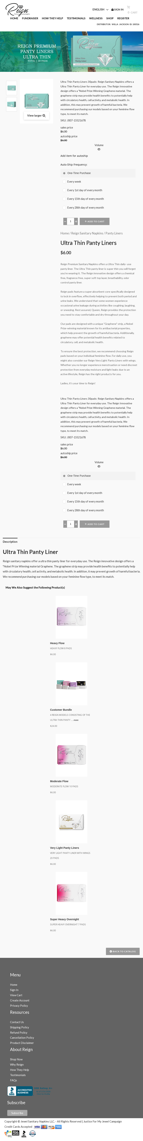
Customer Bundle (61, 710)
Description (10, 541)
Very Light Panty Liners (64, 849)
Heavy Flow (57, 643)
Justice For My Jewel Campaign (102, 1124)
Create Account (19, 1003)
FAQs (13, 1083)
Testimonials (18, 1077)
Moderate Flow (59, 782)
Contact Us (17, 1024)
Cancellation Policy (22, 1040)
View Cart (16, 998)
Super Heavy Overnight (64, 921)
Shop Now (16, 1062)
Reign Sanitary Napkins (87, 233)
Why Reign (17, 1067)
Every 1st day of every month (84, 190)
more (76, 721)
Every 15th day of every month (85, 198)
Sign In (14, 992)
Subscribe (17, 1115)
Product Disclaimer (22, 1045)
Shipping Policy (19, 1030)
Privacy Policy (19, 1008)
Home (65, 233)
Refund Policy (18, 1035)
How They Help (19, 1072)
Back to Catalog (123, 954)
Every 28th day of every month (85, 207)
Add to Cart (94, 221)
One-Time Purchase (79, 173)
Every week (74, 181)
